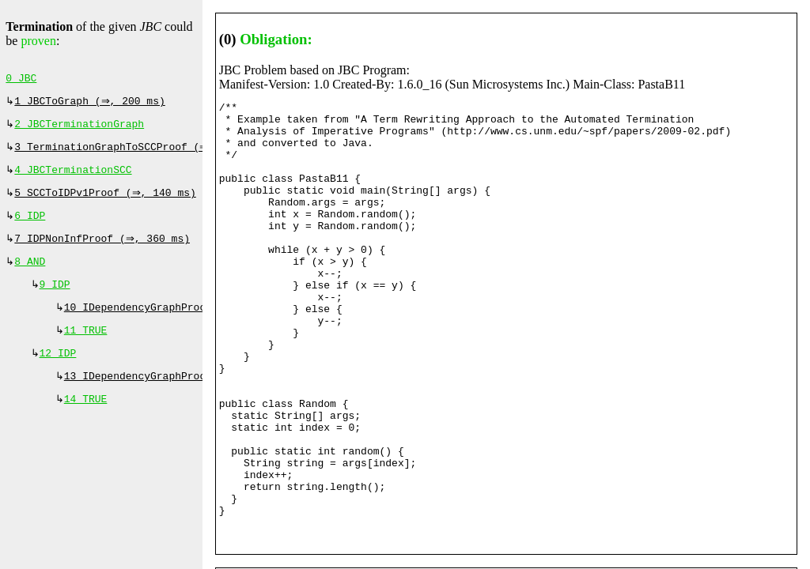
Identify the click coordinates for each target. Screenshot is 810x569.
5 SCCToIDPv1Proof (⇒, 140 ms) (106, 202)
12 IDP (58, 374)
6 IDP (29, 227)
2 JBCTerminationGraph (79, 129)
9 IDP (55, 300)
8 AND (29, 276)
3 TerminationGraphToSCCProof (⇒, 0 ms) (134, 153)
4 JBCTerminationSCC (72, 178)
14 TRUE (86, 423)
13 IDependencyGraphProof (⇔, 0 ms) (172, 398)
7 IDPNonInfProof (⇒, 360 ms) (103, 251)
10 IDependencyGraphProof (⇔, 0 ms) (172, 325)
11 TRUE (86, 349)
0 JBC (21, 80)
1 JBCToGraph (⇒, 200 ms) (91, 104)
